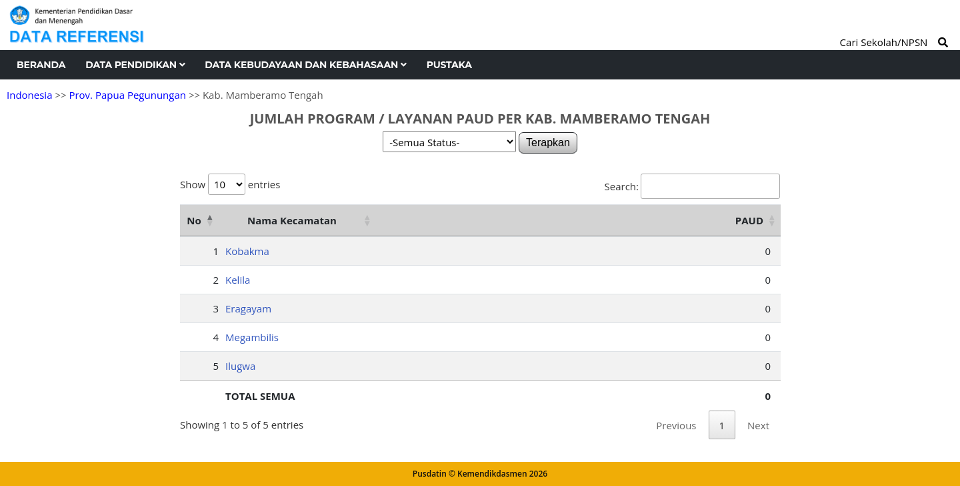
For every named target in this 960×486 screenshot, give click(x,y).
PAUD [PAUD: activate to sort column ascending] (749, 220)
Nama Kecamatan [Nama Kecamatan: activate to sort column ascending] (292, 220)
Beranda (41, 65)
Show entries (230, 184)
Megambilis (252, 337)
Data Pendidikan (135, 65)
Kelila (237, 279)
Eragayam (248, 308)
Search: (692, 186)
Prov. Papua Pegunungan (127, 94)
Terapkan (548, 142)
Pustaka (449, 65)
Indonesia (29, 94)
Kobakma (247, 251)
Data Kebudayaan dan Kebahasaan (305, 65)
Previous (676, 425)
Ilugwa (240, 366)
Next (758, 425)
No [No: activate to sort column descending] (194, 220)
